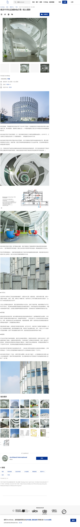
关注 (42, 458)
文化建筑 (26, 471)
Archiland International (18, 457)
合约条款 (28, 520)
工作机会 (45, 2)
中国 (8, 79)
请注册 (20, 522)
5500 (7, 84)
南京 (3, 475)
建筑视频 (51, 2)
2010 (10, 87)
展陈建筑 (34, 471)
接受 (73, 520)
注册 (64, 2)
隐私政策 (35, 520)
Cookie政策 (47, 520)
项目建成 (9, 471)
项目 (33, 2)
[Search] (23, 2)
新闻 (41, 2)
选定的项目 (18, 471)
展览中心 (42, 471)
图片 (37, 2)
